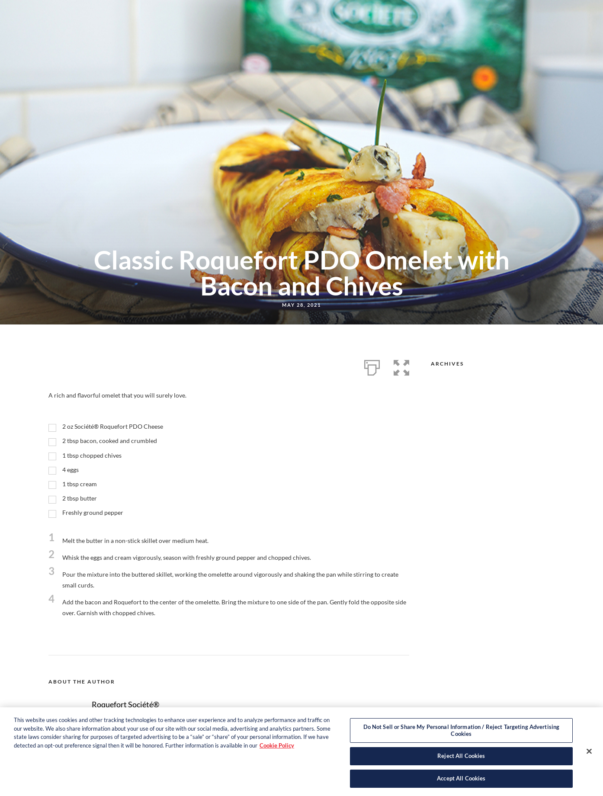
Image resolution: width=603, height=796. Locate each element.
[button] (401, 366)
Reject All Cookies (461, 759)
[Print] (372, 366)
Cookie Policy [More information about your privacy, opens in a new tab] (277, 748)
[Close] (589, 754)
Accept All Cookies (461, 782)
